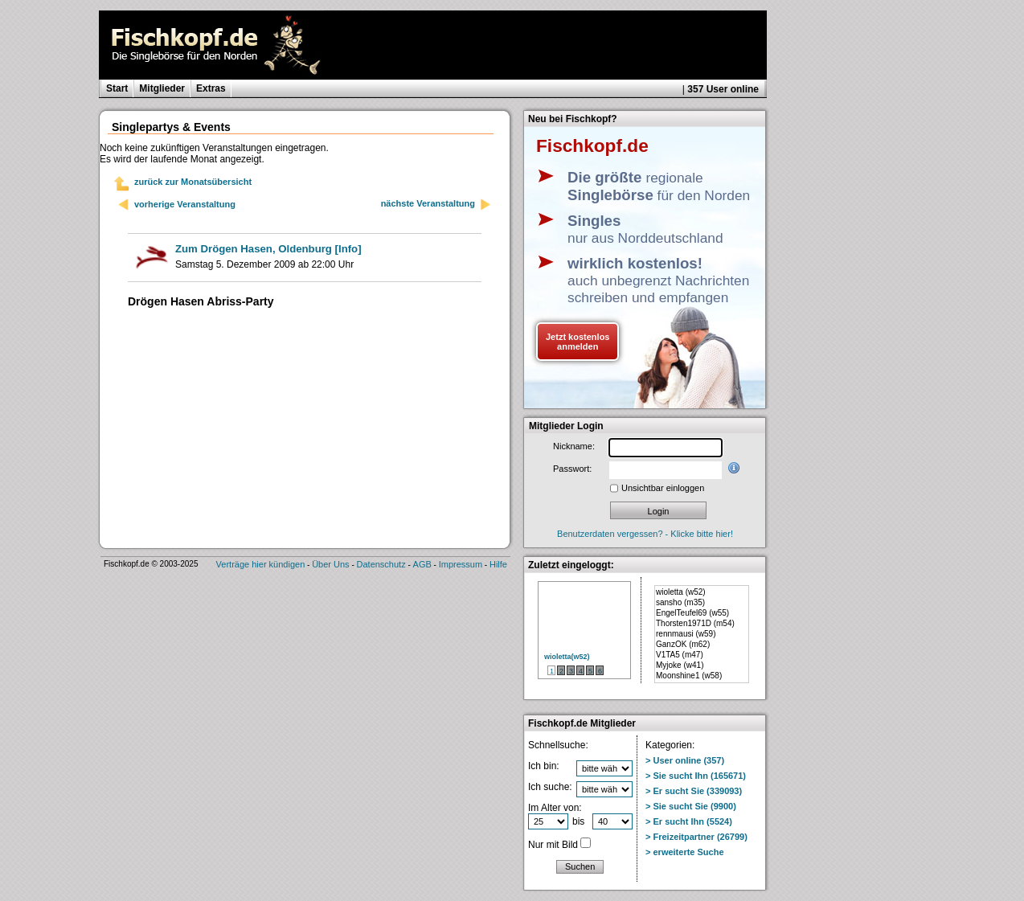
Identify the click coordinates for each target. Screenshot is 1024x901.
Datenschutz (381, 564)
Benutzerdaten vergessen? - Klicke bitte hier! (645, 534)
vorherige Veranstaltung (185, 204)
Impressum (460, 564)
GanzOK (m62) (683, 644)
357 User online (723, 89)
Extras (211, 88)
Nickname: (574, 446)
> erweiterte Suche (684, 852)
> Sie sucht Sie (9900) (690, 806)
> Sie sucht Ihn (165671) (695, 775)
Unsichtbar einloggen (662, 488)
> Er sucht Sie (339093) (693, 791)
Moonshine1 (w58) (689, 675)
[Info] (268, 249)
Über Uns (330, 564)
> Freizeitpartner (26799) (696, 837)
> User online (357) (684, 760)
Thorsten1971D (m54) (695, 623)
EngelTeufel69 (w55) (692, 612)
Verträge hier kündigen (260, 564)
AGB (422, 564)
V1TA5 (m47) (679, 654)
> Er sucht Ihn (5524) (688, 821)
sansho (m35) (680, 602)
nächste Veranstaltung (436, 205)
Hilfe (498, 564)
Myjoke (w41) (679, 665)
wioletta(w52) (567, 657)
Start (117, 88)
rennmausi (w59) (685, 633)
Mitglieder (162, 88)
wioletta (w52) (681, 592)
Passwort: (572, 468)
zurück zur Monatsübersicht (193, 181)
